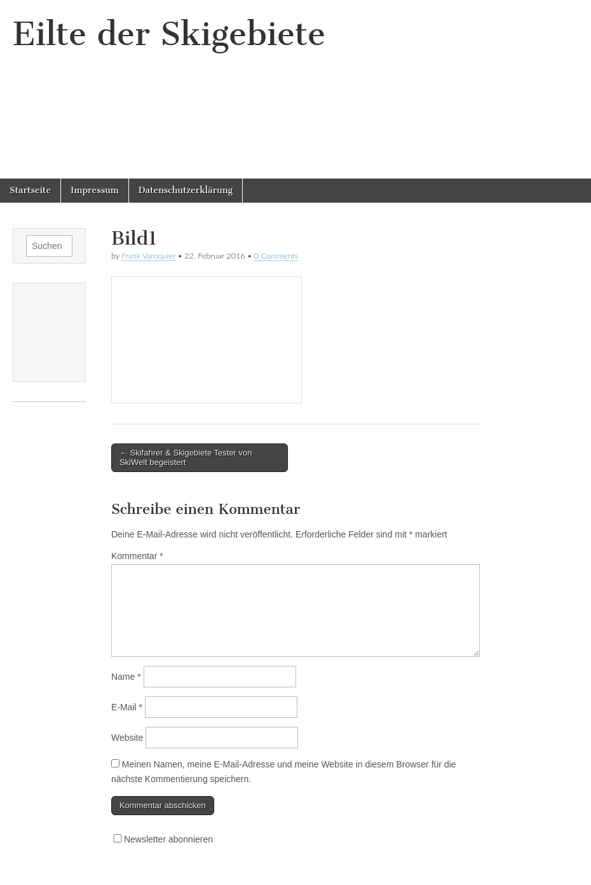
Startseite (30, 190)
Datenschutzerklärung (186, 190)
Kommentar (137, 556)
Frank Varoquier (148, 255)
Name (126, 677)
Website (127, 738)
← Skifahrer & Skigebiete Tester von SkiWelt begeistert (185, 458)
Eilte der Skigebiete (169, 34)
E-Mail (126, 707)
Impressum (95, 190)
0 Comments (276, 255)
